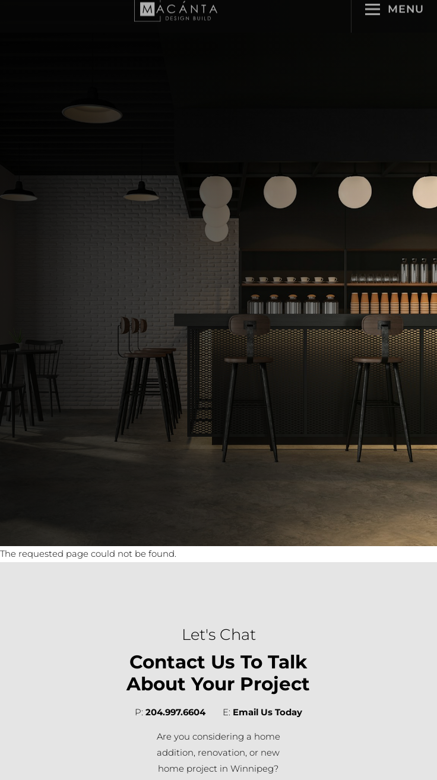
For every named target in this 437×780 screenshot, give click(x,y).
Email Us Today (267, 712)
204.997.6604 (175, 712)
